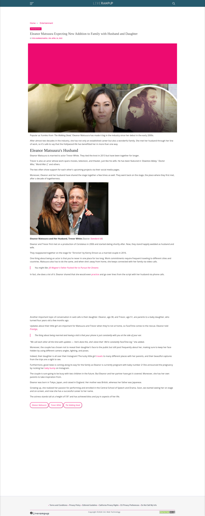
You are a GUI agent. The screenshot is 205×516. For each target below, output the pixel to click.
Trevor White (56, 405)
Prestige (33, 329)
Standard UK (96, 238)
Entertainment (46, 23)
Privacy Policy (74, 505)
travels (99, 356)
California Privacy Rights (109, 505)
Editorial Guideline (89, 505)
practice (95, 274)
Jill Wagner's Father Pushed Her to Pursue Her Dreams (73, 267)
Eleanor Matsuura (39, 405)
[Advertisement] (102, 61)
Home (33, 23)
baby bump (49, 368)
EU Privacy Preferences (129, 505)
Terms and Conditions (58, 505)
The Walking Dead (73, 405)
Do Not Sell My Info (149, 505)
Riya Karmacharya (39, 38)
